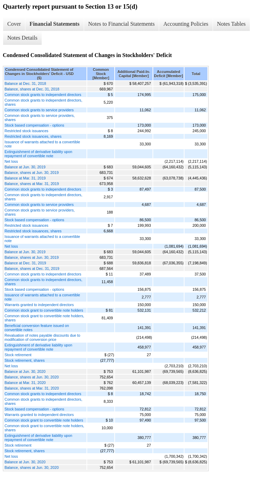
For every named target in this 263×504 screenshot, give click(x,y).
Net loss (11, 161)
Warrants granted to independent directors (39, 305)
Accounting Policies (185, 24)
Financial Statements (55, 24)
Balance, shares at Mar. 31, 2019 (32, 184)
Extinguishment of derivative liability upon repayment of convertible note (38, 154)
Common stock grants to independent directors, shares (43, 102)
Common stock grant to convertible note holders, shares (44, 318)
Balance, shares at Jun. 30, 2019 (32, 172)
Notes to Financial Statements (121, 24)
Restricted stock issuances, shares (33, 136)
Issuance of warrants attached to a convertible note (42, 144)
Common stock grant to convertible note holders (44, 310)
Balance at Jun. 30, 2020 (25, 371)
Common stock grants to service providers (39, 110)
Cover (14, 24)
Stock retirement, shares (25, 360)
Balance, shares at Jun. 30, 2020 (32, 377)
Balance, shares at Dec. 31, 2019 (32, 268)
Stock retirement (18, 355)
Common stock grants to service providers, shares (40, 117)
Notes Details (22, 38)
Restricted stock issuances (26, 131)
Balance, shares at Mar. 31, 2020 (32, 388)
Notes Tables (231, 24)
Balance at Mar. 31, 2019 (25, 178)
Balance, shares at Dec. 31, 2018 (32, 89)
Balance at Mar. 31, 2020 (25, 383)
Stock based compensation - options (34, 125)
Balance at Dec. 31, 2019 (25, 263)
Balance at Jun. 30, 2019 (25, 167)
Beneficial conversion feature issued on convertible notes (37, 327)
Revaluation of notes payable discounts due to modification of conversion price (42, 337)
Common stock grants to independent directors (43, 95)
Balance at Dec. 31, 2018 (25, 83)
